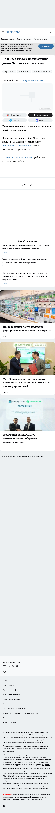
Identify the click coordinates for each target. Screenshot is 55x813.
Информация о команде (11, 694)
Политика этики (8, 685)
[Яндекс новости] (14, 115)
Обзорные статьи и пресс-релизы (15, 708)
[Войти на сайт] (51, 32)
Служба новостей (33, 80)
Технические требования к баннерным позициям (20, 713)
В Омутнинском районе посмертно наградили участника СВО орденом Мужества (27, 263)
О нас (5, 680)
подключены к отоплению (16, 145)
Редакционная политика (11, 699)
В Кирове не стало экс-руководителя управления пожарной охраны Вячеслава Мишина (27, 249)
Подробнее (46, 765)
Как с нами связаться (10, 704)
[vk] (24, 185)
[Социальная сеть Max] (40, 120)
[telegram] (32, 185)
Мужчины (9, 71)
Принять (46, 46)
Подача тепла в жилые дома (17, 157)
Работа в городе (7, 39)
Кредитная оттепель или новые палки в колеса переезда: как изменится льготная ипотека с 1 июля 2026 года (27, 278)
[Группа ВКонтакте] (5, 666)
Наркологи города (24, 39)
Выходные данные (9, 722)
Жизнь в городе (42, 71)
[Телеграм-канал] (14, 120)
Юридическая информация (12, 690)
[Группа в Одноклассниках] (9, 666)
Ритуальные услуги (42, 39)
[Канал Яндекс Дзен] (40, 115)
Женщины (24, 71)
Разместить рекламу (10, 718)
